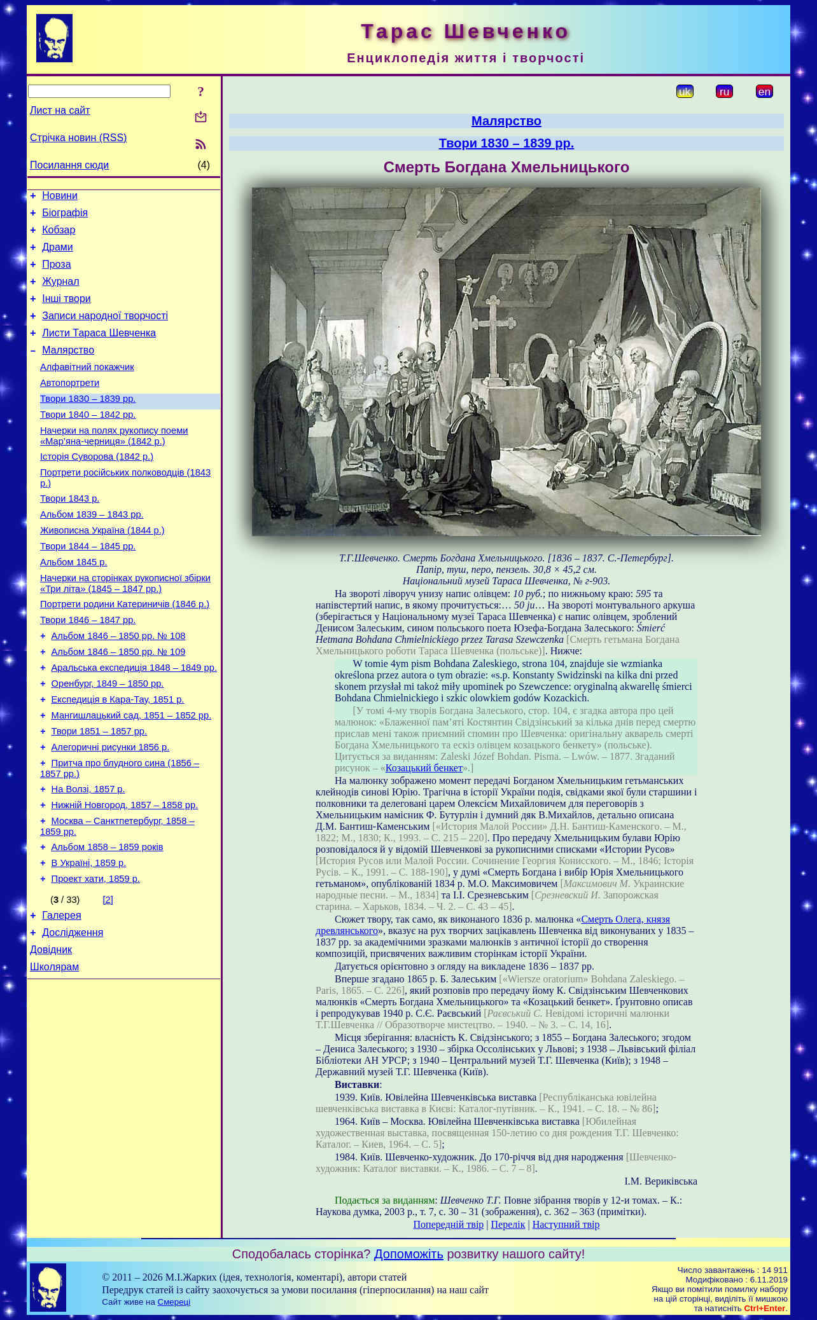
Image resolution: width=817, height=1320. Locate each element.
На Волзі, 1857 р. (88, 856)
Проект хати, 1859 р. (96, 955)
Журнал (60, 292)
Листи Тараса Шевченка (99, 350)
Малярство (68, 369)
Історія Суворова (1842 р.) (96, 487)
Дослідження (72, 1012)
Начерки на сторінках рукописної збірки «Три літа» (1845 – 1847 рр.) (125, 627)
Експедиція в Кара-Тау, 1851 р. (118, 757)
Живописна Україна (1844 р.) (102, 568)
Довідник (51, 1031)
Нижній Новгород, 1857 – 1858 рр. (125, 874)
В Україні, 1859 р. (89, 937)
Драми (57, 254)
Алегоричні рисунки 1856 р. (111, 810)
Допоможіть (408, 1254)
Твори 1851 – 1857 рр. (99, 792)
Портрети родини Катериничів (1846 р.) (124, 650)
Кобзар (58, 235)
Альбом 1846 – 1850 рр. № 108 (119, 685)
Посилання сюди (69, 165)
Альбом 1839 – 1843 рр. (92, 551)
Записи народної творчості (105, 331)
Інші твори (66, 311)
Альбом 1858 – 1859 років (108, 919)
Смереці (174, 1302)
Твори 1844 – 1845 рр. (88, 586)
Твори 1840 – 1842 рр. (88, 441)
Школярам (54, 1050)
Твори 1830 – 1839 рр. (88, 423)
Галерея (61, 993)
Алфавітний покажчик (87, 388)
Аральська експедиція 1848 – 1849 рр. (134, 721)
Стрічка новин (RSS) (78, 137)
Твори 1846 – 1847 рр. (88, 668)
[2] (108, 976)
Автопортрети (69, 406)
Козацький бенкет (424, 767)
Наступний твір (566, 1224)
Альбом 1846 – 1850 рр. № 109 (119, 703)
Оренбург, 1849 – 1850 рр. (108, 739)
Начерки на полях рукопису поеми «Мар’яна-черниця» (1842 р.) (114, 464)
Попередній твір (449, 1224)
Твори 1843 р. (69, 533)
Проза (56, 273)
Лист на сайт (60, 110)
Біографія (65, 216)
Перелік (508, 1224)
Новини (60, 197)
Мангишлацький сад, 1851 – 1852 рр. (132, 774)
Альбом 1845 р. (74, 604)
